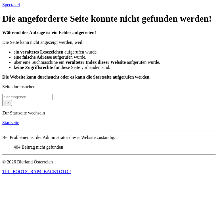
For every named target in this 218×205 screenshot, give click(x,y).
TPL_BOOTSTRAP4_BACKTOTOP (36, 171)
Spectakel (11, 4)
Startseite (10, 122)
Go (7, 103)
